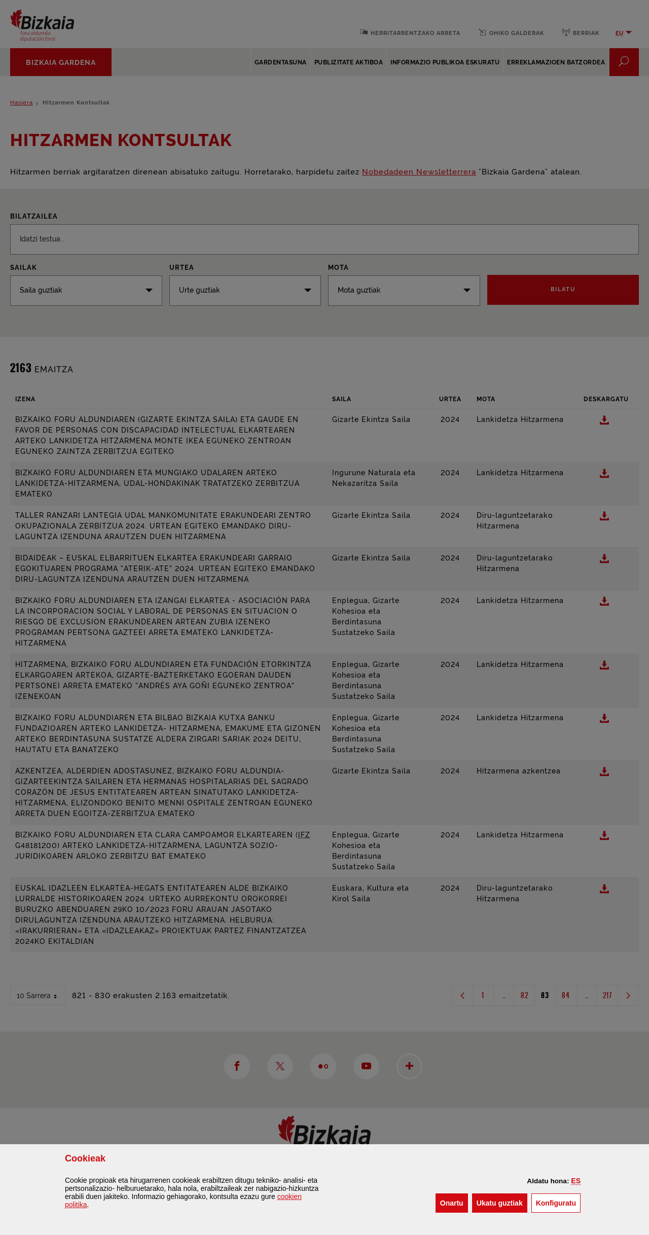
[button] (576, 1181)
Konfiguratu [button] (558, 1202)
